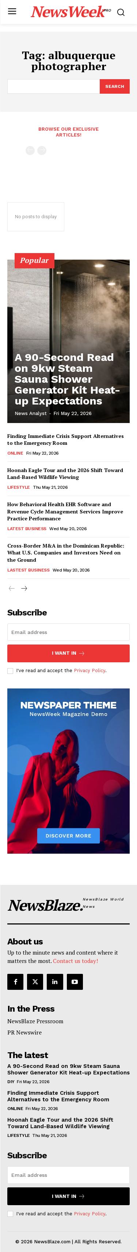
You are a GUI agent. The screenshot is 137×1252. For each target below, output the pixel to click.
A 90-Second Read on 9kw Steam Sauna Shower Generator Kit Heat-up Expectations (67, 379)
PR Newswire (24, 1032)
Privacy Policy (89, 670)
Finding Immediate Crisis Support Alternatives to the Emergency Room (65, 439)
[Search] (115, 86)
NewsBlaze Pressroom (35, 1021)
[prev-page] (30, 150)
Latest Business (26, 528)
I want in (68, 653)
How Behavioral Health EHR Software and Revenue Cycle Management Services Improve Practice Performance (65, 511)
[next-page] (23, 589)
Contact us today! (75, 960)
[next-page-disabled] (41, 150)
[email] (68, 632)
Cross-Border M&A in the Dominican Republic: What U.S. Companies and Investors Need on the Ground (65, 552)
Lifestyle (18, 487)
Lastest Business (28, 570)
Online (15, 453)
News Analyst (31, 413)
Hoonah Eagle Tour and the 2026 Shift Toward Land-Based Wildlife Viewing (65, 474)
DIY (11, 1081)
